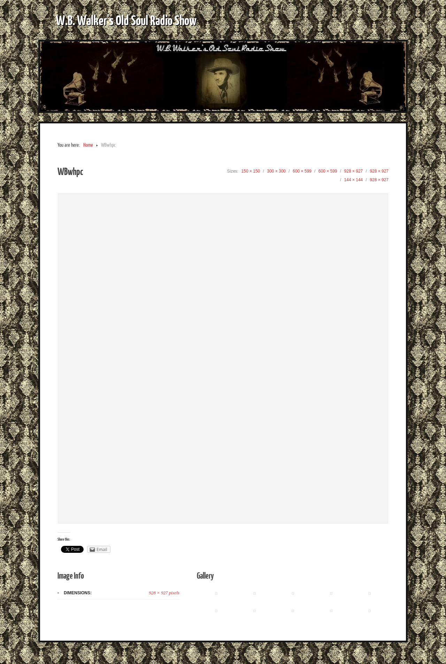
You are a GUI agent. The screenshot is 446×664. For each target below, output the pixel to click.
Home (88, 145)
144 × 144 (353, 179)
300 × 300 (276, 171)
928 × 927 (353, 171)
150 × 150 (250, 171)
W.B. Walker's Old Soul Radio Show (126, 20)
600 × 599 (302, 171)
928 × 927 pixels (164, 592)
